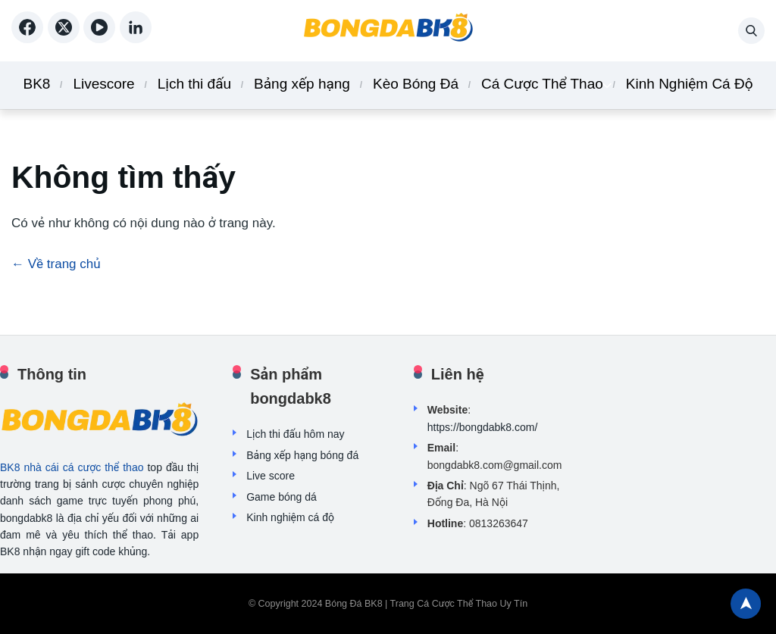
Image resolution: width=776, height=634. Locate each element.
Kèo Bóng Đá (415, 84)
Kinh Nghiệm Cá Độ (689, 84)
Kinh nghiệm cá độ (290, 517)
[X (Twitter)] (66, 38)
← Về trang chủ (56, 264)
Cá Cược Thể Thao (542, 84)
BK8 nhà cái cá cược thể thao (71, 467)
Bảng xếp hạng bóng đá (302, 455)
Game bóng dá (281, 497)
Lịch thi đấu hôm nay (295, 434)
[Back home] (388, 30)
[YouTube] (101, 38)
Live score (270, 476)
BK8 (36, 84)
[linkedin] (136, 38)
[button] (751, 30)
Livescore (103, 84)
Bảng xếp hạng (302, 84)
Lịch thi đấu (194, 84)
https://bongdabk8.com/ (482, 427)
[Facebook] (29, 38)
